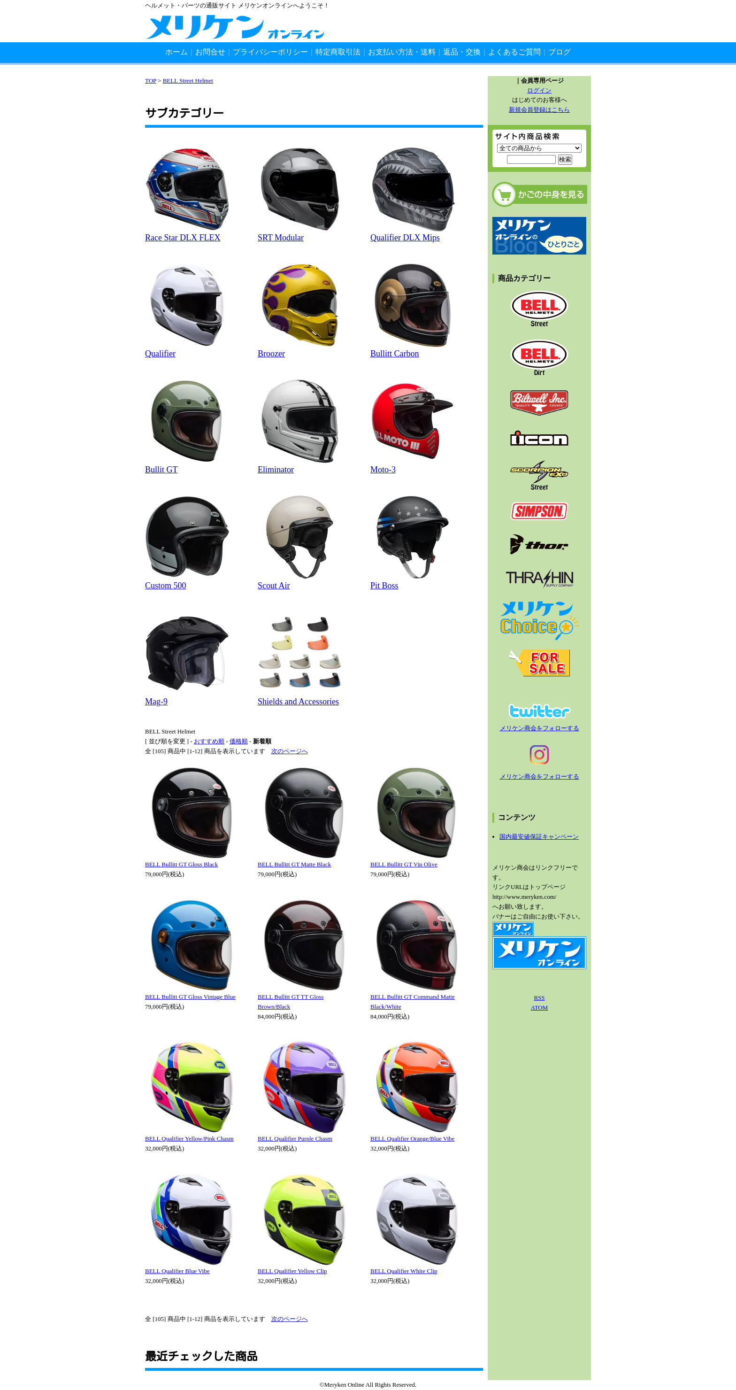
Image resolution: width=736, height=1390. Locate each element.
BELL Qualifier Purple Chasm (295, 1138)
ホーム (176, 52)
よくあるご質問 (514, 52)
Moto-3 (383, 469)
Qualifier (160, 353)
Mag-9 (156, 701)
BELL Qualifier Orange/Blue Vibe (412, 1138)
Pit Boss (384, 585)
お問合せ (210, 52)
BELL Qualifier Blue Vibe (177, 1270)
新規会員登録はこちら (539, 109)
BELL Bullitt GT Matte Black (294, 864)
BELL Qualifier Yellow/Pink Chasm (189, 1138)
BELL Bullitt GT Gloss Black (181, 864)
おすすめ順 (209, 741)
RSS (539, 997)
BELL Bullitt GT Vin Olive (403, 864)
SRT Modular (281, 237)
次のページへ (289, 751)
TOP (150, 80)
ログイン (539, 90)
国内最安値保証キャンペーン (539, 836)
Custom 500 (165, 585)
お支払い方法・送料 (402, 52)
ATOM (539, 1007)
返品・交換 (462, 52)
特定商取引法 (337, 52)
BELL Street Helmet (188, 80)
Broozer (271, 353)
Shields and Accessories (298, 701)
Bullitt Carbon (394, 353)
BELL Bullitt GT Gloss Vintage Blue (190, 996)
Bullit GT (161, 469)
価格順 (239, 741)
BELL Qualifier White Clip (403, 1270)
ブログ (559, 52)
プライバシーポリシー (270, 52)
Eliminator (276, 469)
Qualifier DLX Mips (405, 237)
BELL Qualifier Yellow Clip (292, 1270)
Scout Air (274, 585)
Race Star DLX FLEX (182, 237)
